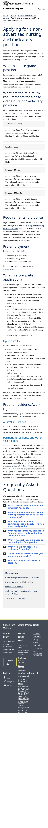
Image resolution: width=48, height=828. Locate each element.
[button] (24, 506)
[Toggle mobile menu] (44, 9)
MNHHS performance (14, 586)
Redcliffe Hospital (21, 666)
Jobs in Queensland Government (37, 653)
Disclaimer (37, 637)
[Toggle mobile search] (39, 9)
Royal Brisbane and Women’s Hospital (23, 653)
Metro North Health (22, 646)
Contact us (10, 662)
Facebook (8, 677)
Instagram (8, 681)
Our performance (12, 582)
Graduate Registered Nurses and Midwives (22, 577)
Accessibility (37, 648)
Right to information (37, 644)
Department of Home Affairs (21, 466)
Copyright (36, 633)
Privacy (35, 640)
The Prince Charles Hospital (22, 660)
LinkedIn (8, 685)
